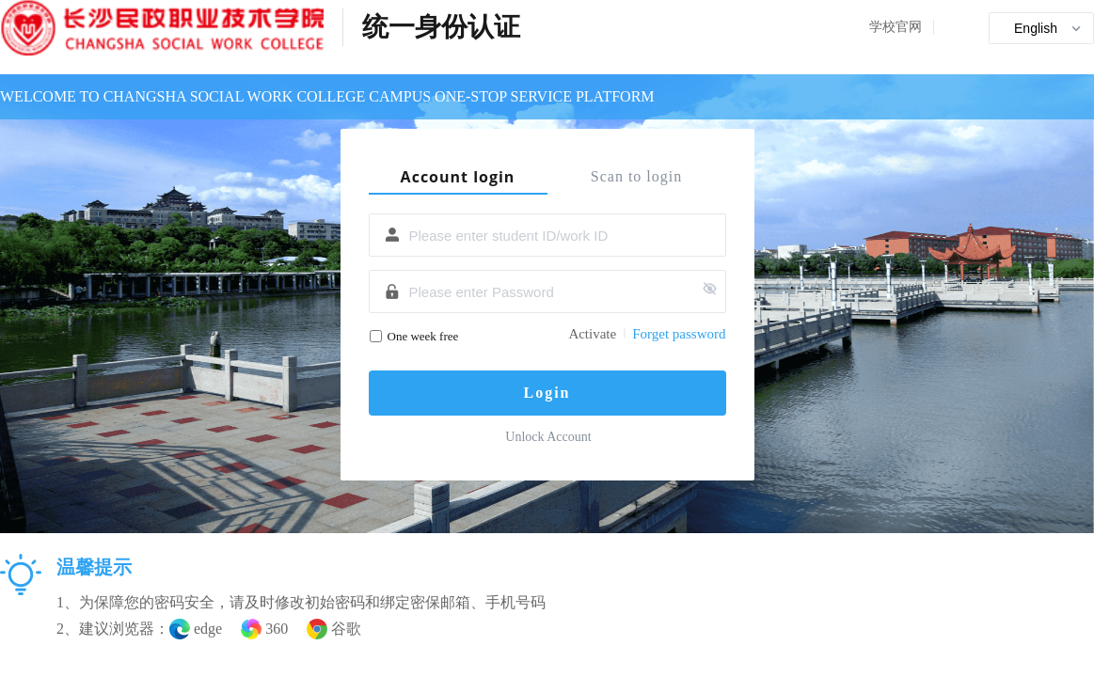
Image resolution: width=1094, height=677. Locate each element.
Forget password (678, 333)
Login (546, 393)
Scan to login (636, 176)
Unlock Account (548, 437)
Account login (458, 176)
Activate (592, 333)
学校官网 (895, 27)
